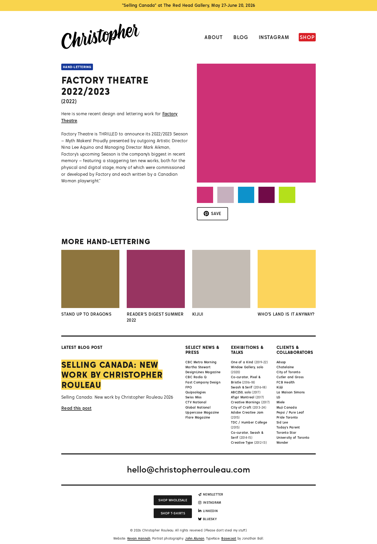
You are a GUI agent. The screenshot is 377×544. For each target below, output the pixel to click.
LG (278, 397)
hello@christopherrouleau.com (188, 469)
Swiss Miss (193, 397)
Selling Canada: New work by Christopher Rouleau (112, 375)
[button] (205, 195)
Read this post (76, 408)
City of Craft (241, 407)
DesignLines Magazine (202, 372)
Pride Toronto (287, 417)
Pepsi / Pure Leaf (290, 412)
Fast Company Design (202, 382)
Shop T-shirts (173, 513)
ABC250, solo (241, 392)
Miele (280, 402)
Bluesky (207, 519)
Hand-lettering (77, 67)
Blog (240, 37)
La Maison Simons (290, 392)
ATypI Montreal (242, 397)
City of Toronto (288, 372)
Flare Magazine (197, 417)
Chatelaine (285, 367)
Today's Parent (288, 427)
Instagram (274, 37)
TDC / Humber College (249, 422)
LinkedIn (208, 511)
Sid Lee (282, 422)
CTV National (195, 402)
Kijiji (279, 387)
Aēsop (281, 362)
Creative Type (242, 442)
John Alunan (194, 538)
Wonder (282, 442)
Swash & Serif (241, 387)
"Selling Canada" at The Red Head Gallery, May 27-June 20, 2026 (188, 5)
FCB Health (285, 382)
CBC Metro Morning (201, 362)
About (213, 37)
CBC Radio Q (196, 377)
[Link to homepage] (100, 37)
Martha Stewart (198, 367)
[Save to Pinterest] (212, 213)
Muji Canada (286, 407)
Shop (307, 37)
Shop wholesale (172, 500)
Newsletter (210, 494)
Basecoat (228, 538)
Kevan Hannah (138, 538)
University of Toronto (292, 437)
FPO (188, 387)
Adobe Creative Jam (247, 412)
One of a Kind (242, 362)
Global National (197, 407)
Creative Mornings (245, 402)
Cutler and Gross (290, 377)
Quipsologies (195, 392)
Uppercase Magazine (202, 412)
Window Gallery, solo (247, 367)
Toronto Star (286, 433)
